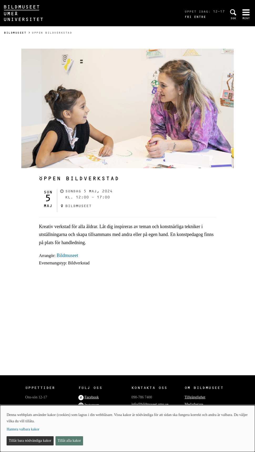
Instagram (91, 405)
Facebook (91, 397)
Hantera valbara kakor (23, 429)
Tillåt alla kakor (69, 441)
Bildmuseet (15, 32)
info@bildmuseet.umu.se (149, 404)
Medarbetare (194, 404)
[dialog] (127, 428)
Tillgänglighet (195, 397)
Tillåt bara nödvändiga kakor (30, 441)
